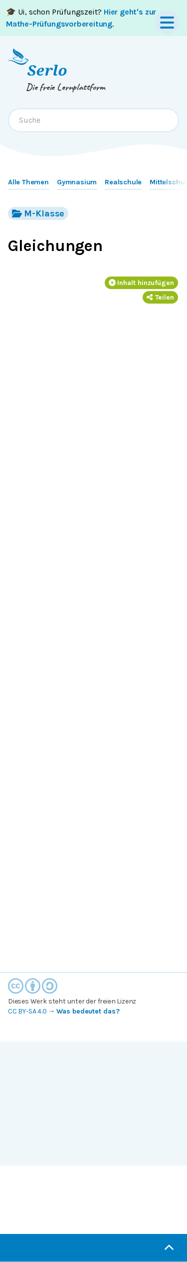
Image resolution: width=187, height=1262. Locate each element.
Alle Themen (28, 182)
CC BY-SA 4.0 (27, 1011)
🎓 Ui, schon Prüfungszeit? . (81, 18)
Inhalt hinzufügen (142, 283)
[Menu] (167, 22)
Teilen (160, 297)
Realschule (123, 182)
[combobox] (93, 120)
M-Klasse (38, 213)
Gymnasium (77, 182)
